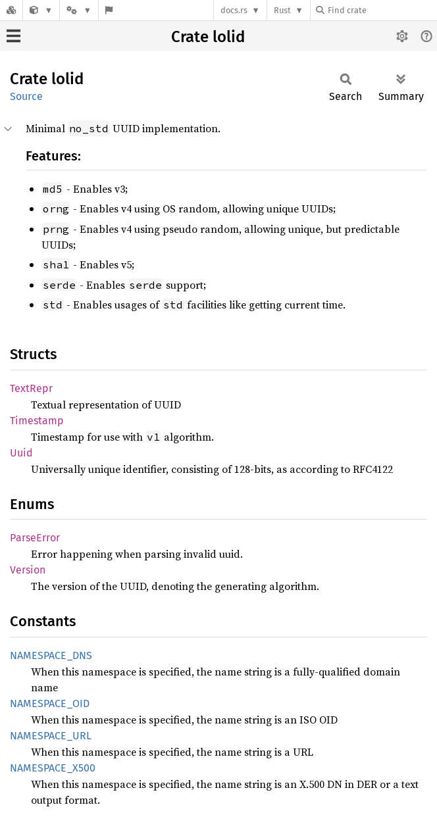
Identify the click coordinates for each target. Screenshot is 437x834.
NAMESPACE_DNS (51, 655)
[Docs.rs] (11, 10)
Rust (282, 10)
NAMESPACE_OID (50, 703)
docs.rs (233, 10)
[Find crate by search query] (381, 10)
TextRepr (31, 388)
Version (27, 570)
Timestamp (37, 420)
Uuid (21, 453)
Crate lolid (208, 37)
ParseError (35, 537)
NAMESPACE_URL (50, 735)
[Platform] (79, 10)
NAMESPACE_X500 (52, 768)
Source (26, 96)
